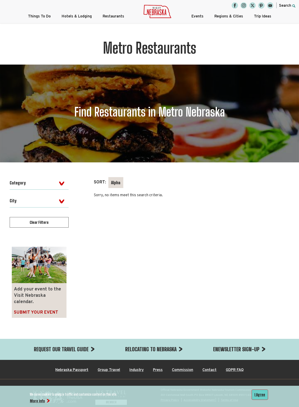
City (13, 200)
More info (37, 401)
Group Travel (109, 370)
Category (18, 182)
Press (158, 370)
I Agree (259, 394)
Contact (209, 370)
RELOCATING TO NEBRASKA (151, 349)
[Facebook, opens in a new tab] (235, 5)
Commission (182, 370)
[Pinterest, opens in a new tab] (261, 5)
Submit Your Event (36, 312)
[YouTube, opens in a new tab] (270, 5)
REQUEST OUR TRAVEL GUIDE (61, 349)
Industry (136, 370)
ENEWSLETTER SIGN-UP (236, 349)
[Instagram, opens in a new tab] (244, 5)
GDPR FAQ (235, 370)
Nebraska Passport (71, 370)
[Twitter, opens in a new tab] (252, 5)
